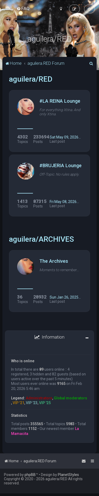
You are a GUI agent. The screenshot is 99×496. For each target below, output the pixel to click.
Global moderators (70, 398)
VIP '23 (31, 403)
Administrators (39, 398)
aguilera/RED (30, 79)
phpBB (30, 475)
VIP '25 (45, 403)
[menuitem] (23, 8)
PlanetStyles (68, 475)
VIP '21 (18, 403)
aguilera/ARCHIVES (41, 239)
